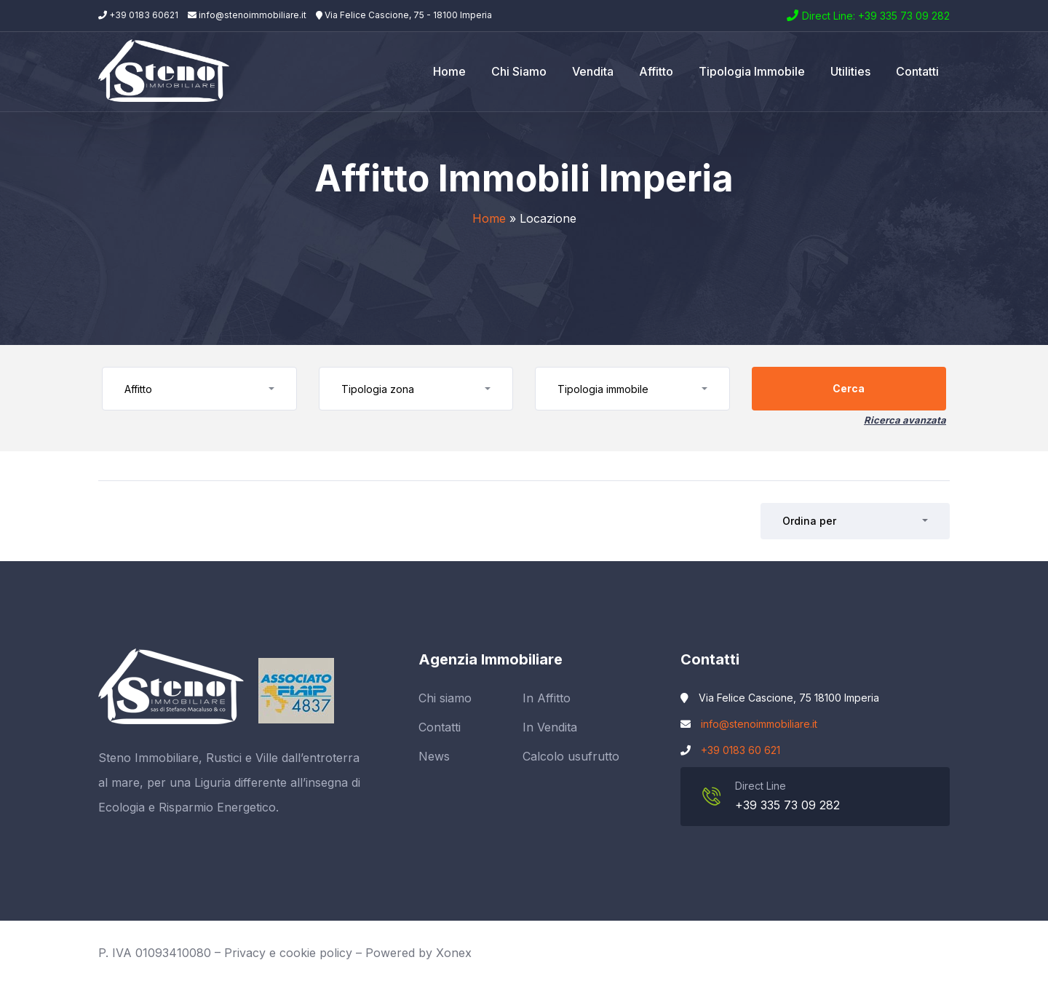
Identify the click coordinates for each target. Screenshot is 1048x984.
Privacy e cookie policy (288, 952)
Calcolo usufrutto (571, 756)
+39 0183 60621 (138, 14)
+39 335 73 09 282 (787, 805)
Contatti (917, 71)
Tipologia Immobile (752, 71)
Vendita (593, 71)
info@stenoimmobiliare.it (247, 14)
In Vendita (550, 727)
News (434, 756)
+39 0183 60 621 (740, 750)
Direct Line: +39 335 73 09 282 (876, 15)
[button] (199, 388)
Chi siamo (519, 71)
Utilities (850, 71)
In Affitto (547, 698)
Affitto (656, 71)
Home (449, 71)
